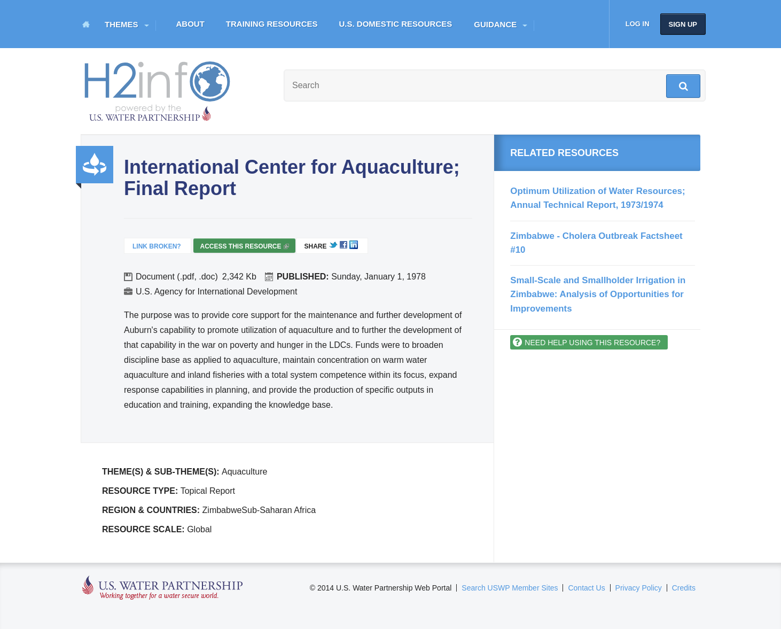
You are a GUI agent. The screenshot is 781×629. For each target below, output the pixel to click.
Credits (684, 588)
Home (86, 24)
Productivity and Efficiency (94, 164)
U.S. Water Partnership (163, 588)
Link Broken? (156, 246)
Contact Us (586, 588)
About (190, 23)
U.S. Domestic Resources (395, 23)
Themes (121, 24)
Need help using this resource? (592, 342)
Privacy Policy (638, 588)
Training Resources (272, 23)
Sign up (683, 24)
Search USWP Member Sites (510, 588)
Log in (638, 24)
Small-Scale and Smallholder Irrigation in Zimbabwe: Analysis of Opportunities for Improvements (597, 294)
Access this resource (244, 248)
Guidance (495, 24)
